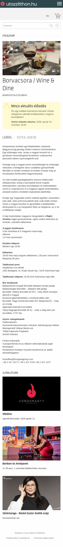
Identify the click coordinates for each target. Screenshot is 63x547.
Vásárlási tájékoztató (44, 538)
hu (47, 16)
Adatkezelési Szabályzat (18, 538)
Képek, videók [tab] (26, 137)
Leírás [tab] (7, 137)
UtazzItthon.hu (19, 4)
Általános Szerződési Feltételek (30, 533)
